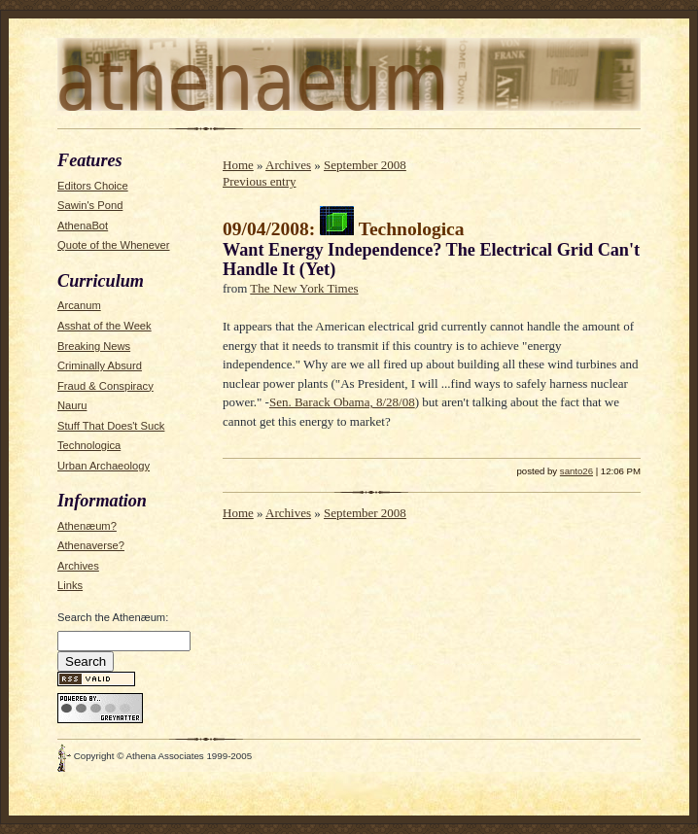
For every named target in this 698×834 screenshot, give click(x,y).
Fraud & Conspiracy (105, 386)
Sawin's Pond (89, 205)
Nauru (72, 405)
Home (238, 164)
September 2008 (365, 164)
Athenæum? (87, 526)
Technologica (89, 445)
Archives (78, 566)
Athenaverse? (90, 545)
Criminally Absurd (99, 365)
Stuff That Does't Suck (110, 426)
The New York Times (304, 288)
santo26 (576, 471)
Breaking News (93, 346)
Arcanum (79, 305)
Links (70, 585)
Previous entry (259, 181)
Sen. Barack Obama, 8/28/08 (342, 402)
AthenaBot (82, 225)
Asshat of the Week (104, 325)
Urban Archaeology (103, 465)
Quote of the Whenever (113, 245)
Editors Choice (92, 185)
